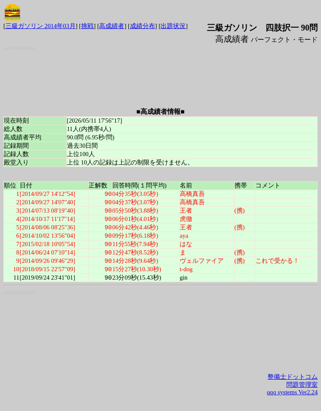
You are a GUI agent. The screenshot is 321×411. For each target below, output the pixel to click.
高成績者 (111, 26)
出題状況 (173, 26)
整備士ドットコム (293, 381)
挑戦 (87, 26)
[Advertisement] (162, 72)
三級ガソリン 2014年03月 (40, 26)
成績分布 (142, 26)
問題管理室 (302, 389)
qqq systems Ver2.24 (292, 396)
